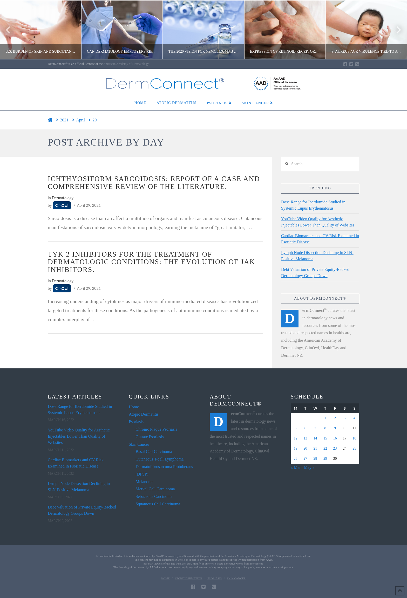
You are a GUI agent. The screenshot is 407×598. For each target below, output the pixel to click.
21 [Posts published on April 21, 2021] (315, 448)
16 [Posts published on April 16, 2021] (335, 438)
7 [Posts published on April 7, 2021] (315, 428)
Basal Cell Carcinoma (153, 451)
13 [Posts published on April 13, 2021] (305, 438)
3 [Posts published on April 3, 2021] (344, 418)
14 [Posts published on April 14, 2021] (315, 438)
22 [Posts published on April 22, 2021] (325, 448)
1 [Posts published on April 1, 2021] (325, 418)
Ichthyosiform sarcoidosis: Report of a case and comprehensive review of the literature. (154, 182)
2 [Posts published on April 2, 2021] (335, 418)
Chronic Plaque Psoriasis (156, 429)
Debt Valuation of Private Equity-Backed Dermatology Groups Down (315, 272)
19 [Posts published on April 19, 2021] (295, 448)
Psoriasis (136, 422)
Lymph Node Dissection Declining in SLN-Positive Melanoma (317, 255)
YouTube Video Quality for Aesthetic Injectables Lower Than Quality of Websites (317, 222)
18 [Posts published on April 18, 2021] (354, 438)
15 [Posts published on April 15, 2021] (325, 438)
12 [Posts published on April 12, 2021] (295, 438)
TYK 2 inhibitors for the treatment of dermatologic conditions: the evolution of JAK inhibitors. (151, 262)
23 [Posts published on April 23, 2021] (335, 448)
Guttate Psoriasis (149, 437)
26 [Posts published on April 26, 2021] (295, 458)
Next (396, 29)
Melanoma (144, 481)
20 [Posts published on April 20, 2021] (305, 448)
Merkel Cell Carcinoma (155, 489)
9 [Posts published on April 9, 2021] (335, 428)
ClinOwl (61, 205)
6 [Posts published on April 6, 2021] (305, 428)
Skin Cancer (139, 444)
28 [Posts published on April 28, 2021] (315, 458)
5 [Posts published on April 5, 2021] (295, 428)
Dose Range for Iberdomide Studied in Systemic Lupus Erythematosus (313, 205)
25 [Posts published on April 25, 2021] (354, 448)
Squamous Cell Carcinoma (157, 504)
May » (309, 467)
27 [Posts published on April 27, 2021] (305, 458)
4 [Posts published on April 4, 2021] (354, 418)
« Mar (296, 467)
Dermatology (62, 198)
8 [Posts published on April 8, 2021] (325, 428)
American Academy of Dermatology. (126, 64)
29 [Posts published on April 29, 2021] (325, 458)
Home (134, 407)
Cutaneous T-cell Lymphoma (159, 459)
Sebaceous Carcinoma (153, 496)
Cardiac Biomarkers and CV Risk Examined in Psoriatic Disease (320, 238)
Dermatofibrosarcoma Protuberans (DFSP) (164, 470)
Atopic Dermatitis (144, 414)
